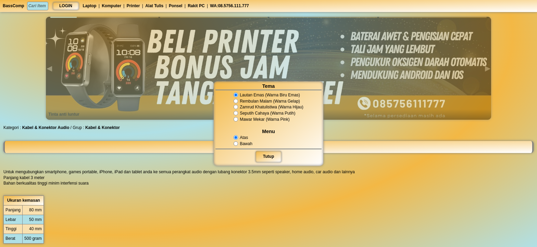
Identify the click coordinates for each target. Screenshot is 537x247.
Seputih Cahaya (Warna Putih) (264, 113)
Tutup (268, 156)
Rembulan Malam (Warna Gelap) (266, 101)
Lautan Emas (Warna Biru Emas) (266, 95)
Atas (241, 137)
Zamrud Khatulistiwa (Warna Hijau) (268, 107)
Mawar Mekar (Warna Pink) (261, 119)
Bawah (243, 143)
